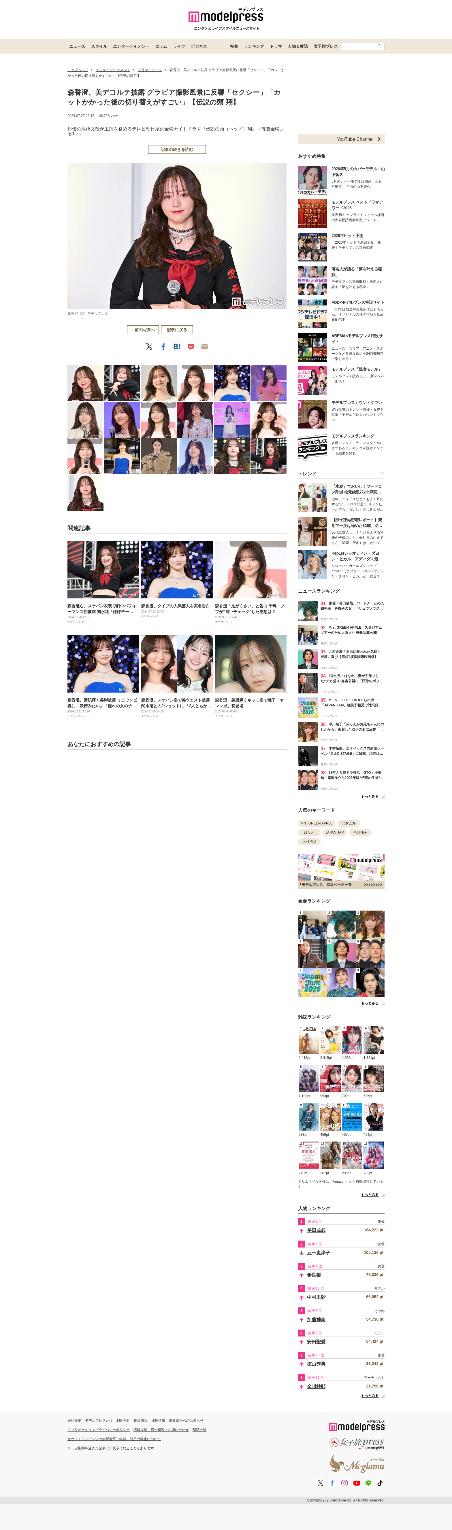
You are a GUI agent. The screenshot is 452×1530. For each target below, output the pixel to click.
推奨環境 (141, 1421)
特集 (234, 46)
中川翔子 (360, 833)
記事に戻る (177, 329)
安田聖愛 (316, 1341)
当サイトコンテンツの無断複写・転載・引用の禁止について (114, 1439)
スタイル (99, 46)
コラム (161, 46)
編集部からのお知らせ (186, 1421)
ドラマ (276, 46)
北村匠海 (349, 823)
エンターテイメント (131, 46)
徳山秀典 (316, 1364)
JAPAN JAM (334, 833)
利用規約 (123, 1421)
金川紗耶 (316, 1386)
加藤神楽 (316, 1319)
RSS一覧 (200, 1430)
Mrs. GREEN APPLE (317, 823)
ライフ (179, 46)
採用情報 (158, 1421)
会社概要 (74, 1421)
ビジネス (199, 46)
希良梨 (314, 1275)
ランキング (254, 46)
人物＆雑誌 (298, 46)
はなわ (309, 833)
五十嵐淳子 (318, 1252)
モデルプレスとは (99, 1421)
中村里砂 (316, 1297)
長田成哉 (316, 1230)
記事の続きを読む (177, 149)
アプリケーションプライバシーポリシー (98, 1430)
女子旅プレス (326, 46)
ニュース (77, 46)
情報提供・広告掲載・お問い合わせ (161, 1430)
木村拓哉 (309, 842)
